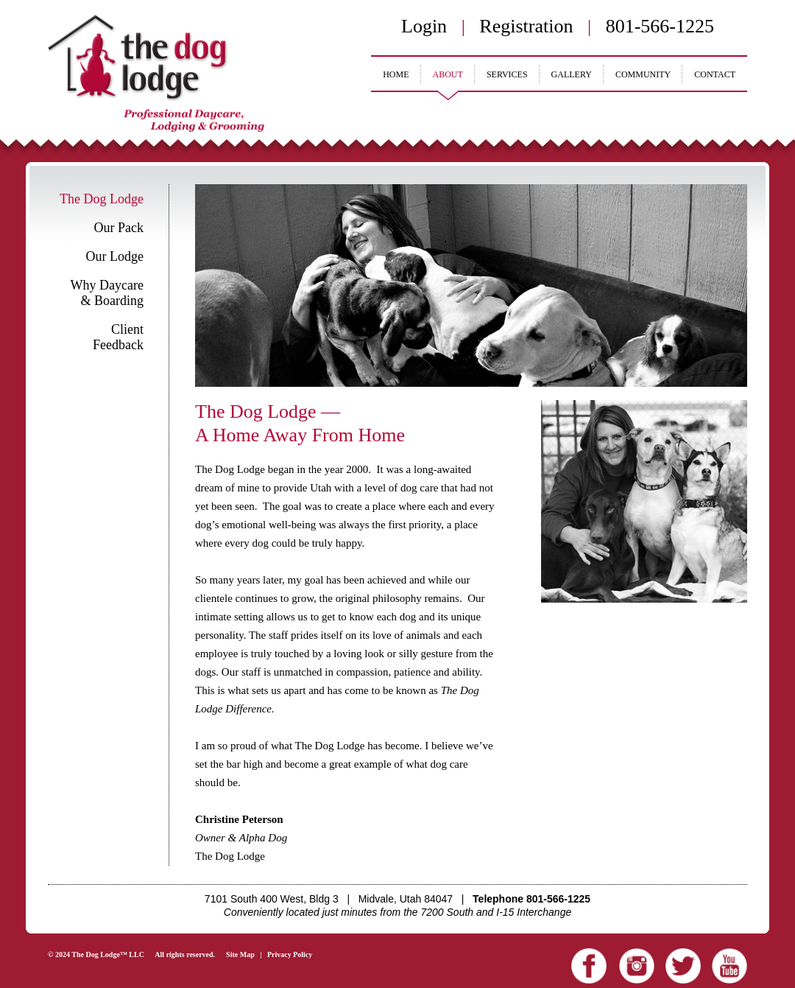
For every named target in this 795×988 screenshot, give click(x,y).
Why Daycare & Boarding (107, 293)
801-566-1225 (660, 26)
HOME (396, 74)
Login (424, 26)
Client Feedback (118, 337)
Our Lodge (115, 256)
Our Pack (119, 227)
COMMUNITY (643, 74)
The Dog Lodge (102, 199)
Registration (526, 26)
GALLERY (571, 74)
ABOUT (448, 74)
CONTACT (714, 74)
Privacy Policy (289, 954)
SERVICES (507, 74)
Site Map (240, 954)
